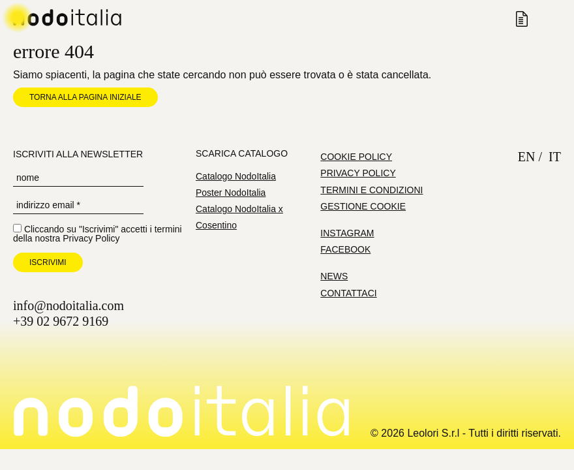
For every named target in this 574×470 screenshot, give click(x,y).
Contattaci (348, 293)
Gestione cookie (363, 206)
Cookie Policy (356, 156)
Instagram (347, 233)
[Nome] (78, 178)
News (334, 276)
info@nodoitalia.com (68, 305)
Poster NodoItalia (230, 192)
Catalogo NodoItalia (236, 176)
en (527, 156)
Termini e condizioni (371, 190)
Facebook (345, 249)
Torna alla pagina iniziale (85, 97)
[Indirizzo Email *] (78, 205)
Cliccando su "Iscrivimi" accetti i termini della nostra (97, 233)
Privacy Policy (91, 238)
